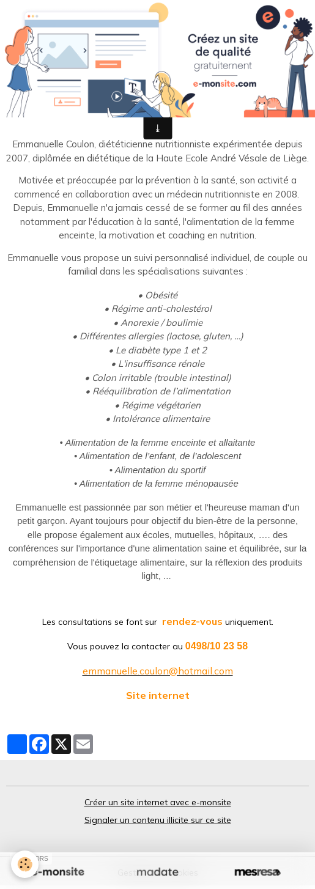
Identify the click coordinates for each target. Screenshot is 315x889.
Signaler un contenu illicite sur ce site (157, 819)
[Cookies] (25, 864)
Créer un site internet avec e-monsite (157, 802)
